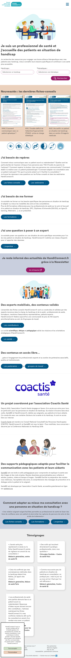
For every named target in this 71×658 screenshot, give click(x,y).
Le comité (9, 339)
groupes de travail (37, 366)
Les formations (11, 217)
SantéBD (4, 473)
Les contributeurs (12, 325)
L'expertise (10, 246)
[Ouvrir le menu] (67, 4)
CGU (25, 648)
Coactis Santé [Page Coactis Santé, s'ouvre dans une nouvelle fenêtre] (6, 422)
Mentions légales (52, 648)
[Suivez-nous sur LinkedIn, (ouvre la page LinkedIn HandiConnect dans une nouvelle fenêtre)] (48, 656)
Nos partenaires (51, 646)
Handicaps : (5, 68)
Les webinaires (38, 183)
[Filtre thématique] (53, 72)
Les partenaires (12, 366)
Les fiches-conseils (13, 183)
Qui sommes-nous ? (30, 646)
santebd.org (8, 488)
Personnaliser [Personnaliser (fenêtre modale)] (12, 652)
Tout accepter (12, 648)
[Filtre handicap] (17, 72)
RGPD (25, 649)
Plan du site (50, 649)
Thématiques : (42, 68)
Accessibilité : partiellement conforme (47, 651)
